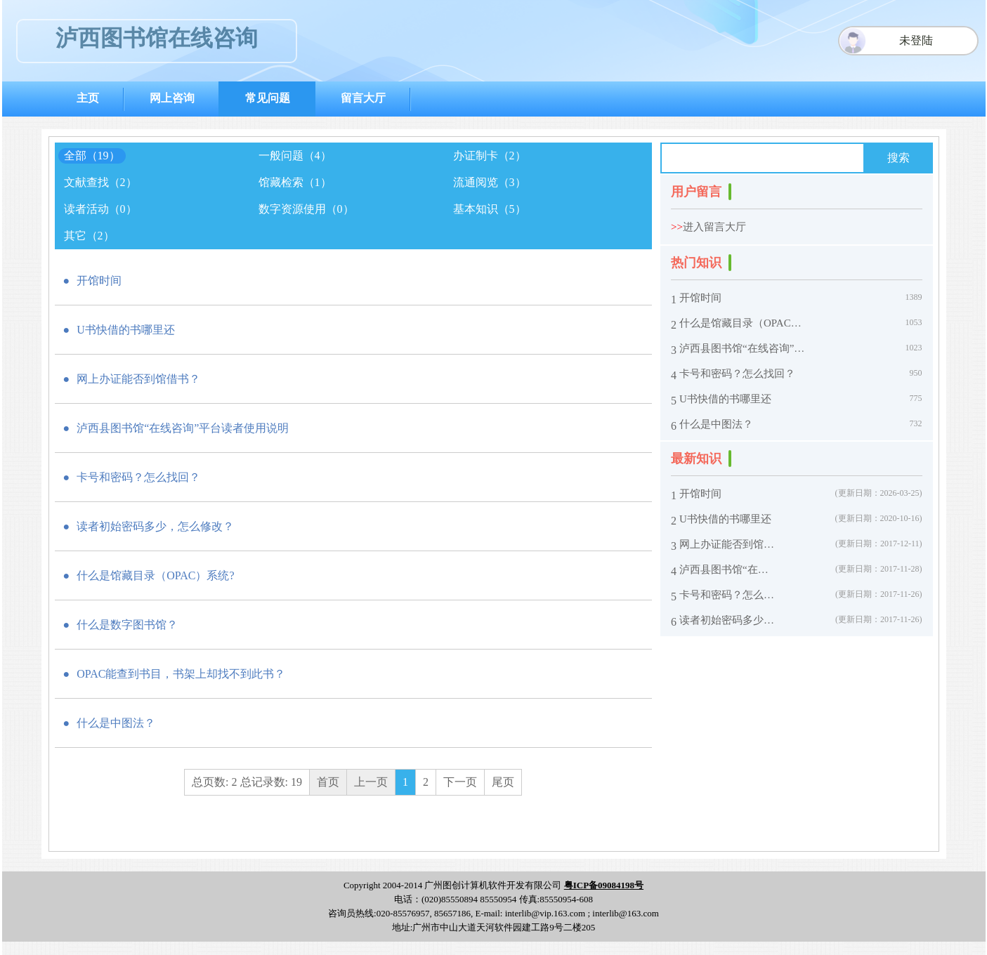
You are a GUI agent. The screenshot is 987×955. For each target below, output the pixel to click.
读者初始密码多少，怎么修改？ (728, 620)
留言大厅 (363, 98)
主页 (88, 98)
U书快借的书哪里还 (725, 399)
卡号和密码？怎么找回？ (737, 374)
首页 (328, 782)
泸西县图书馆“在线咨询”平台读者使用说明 (744, 348)
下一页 (460, 782)
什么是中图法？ (716, 424)
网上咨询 (172, 98)
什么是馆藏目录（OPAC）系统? (744, 323)
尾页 (503, 782)
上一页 (371, 782)
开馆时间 (700, 298)
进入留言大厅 (708, 227)
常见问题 (267, 98)
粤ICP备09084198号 (603, 885)
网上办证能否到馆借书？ (728, 544)
